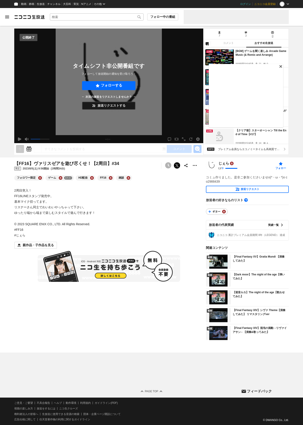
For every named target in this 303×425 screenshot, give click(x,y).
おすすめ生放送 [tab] (263, 43)
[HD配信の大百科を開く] (92, 178)
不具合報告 (43, 403)
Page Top (151, 391)
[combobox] (97, 17)
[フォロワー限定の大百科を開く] (40, 178)
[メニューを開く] (7, 16)
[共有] (186, 165)
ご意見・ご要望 (23, 402)
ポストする (177, 165)
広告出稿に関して (25, 419)
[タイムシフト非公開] (168, 165)
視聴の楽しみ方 (23, 408)
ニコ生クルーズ (68, 408)
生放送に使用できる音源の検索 (60, 414)
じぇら (223, 163)
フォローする (111, 85)
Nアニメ (86, 4)
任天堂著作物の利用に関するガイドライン (64, 419)
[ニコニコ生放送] (29, 17)
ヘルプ (58, 403)
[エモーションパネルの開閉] (197, 149)
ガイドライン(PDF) (106, 403)
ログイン (245, 4)
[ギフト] (29, 149)
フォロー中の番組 (162, 17)
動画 (23, 4)
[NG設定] (207, 43)
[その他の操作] (195, 165)
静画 (31, 4)
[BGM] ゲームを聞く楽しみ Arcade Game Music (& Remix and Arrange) (261, 53)
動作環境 (71, 403)
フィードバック (259, 391)
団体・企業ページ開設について (102, 414)
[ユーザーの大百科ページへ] (232, 163)
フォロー (280, 168)
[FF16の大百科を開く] (110, 178)
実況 (76, 4)
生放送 (41, 4)
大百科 (67, 4)
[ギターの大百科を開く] (224, 211)
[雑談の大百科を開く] (128, 178)
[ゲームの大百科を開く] (60, 178)
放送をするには (46, 408)
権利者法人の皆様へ (26, 413)
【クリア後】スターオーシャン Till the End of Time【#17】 (261, 132)
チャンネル (54, 4)
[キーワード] (97, 17)
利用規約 (85, 403)
